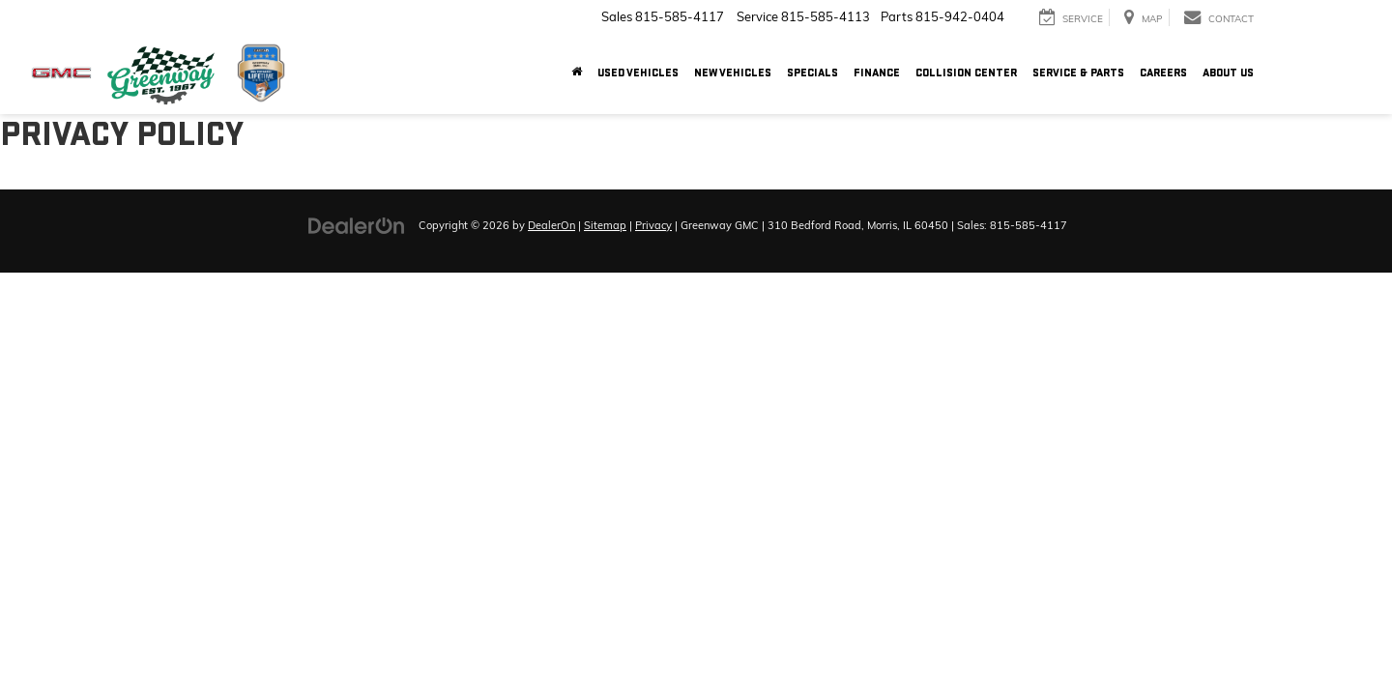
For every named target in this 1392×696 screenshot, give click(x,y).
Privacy (653, 225)
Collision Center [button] (966, 73)
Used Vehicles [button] (638, 73)
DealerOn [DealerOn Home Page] (551, 225)
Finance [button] (877, 73)
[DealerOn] (356, 224)
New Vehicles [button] (732, 73)
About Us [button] (1228, 73)
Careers (1163, 73)
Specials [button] (812, 73)
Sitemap (605, 225)
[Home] (577, 73)
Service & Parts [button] (1078, 73)
